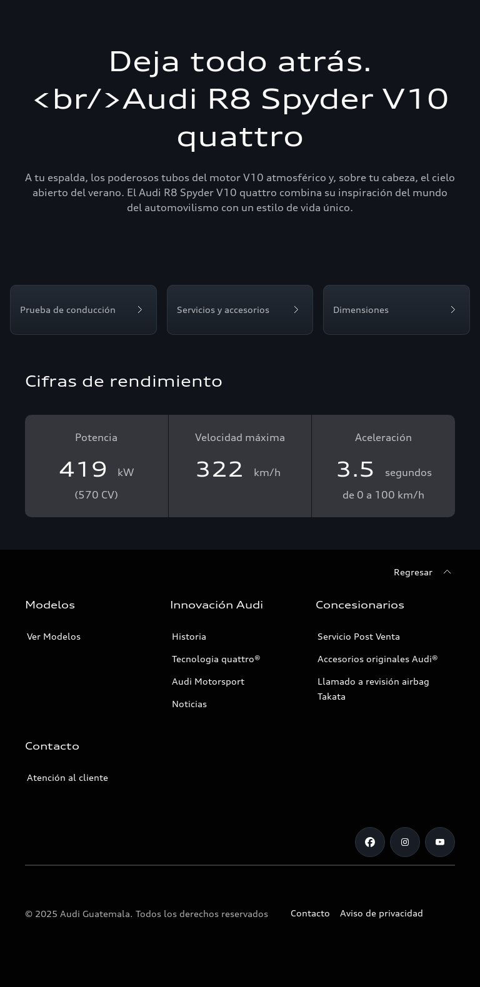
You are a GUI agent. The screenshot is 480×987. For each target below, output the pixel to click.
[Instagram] (405, 842)
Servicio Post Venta (359, 636)
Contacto (310, 913)
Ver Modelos (54, 636)
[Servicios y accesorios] (240, 310)
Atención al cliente (67, 777)
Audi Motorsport (208, 681)
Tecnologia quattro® (216, 658)
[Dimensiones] (396, 310)
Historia (189, 636)
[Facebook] (370, 842)
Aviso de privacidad (381, 913)
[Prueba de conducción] (83, 310)
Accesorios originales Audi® (378, 658)
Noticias (189, 703)
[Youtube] (440, 842)
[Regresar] (424, 572)
